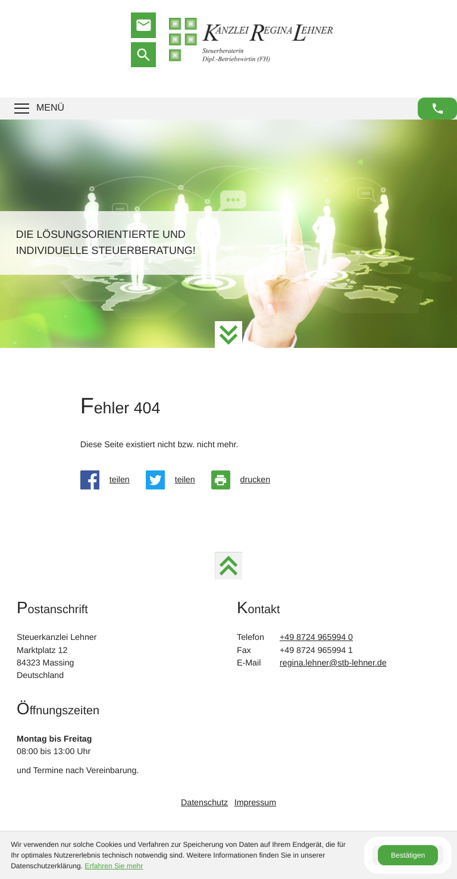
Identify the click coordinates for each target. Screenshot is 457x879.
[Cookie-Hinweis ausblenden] (408, 855)
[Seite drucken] (249, 479)
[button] (437, 109)
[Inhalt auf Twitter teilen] (178, 479)
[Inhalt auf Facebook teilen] (113, 479)
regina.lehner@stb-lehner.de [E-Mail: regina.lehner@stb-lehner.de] (333, 663)
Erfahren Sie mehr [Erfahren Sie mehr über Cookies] (113, 866)
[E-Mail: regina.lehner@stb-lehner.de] (143, 24)
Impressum (255, 803)
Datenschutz (204, 803)
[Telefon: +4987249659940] (316, 638)
